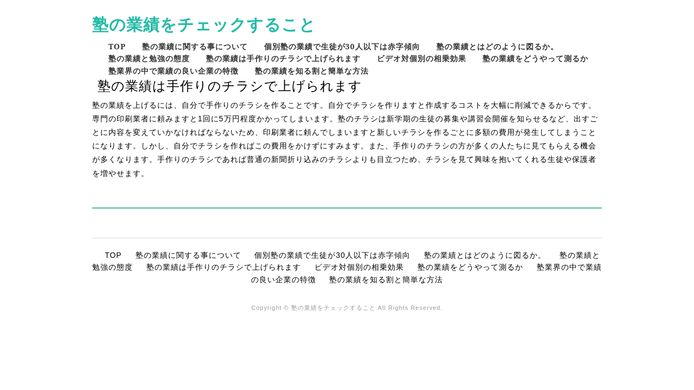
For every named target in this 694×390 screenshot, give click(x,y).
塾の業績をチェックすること (204, 24)
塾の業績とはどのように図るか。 (497, 46)
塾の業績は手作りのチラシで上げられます (283, 58)
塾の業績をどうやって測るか (535, 58)
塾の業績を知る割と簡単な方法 (312, 71)
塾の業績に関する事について (195, 46)
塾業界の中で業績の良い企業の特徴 (173, 71)
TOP (117, 46)
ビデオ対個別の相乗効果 (421, 58)
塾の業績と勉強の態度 (149, 58)
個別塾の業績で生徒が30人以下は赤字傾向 (342, 46)
